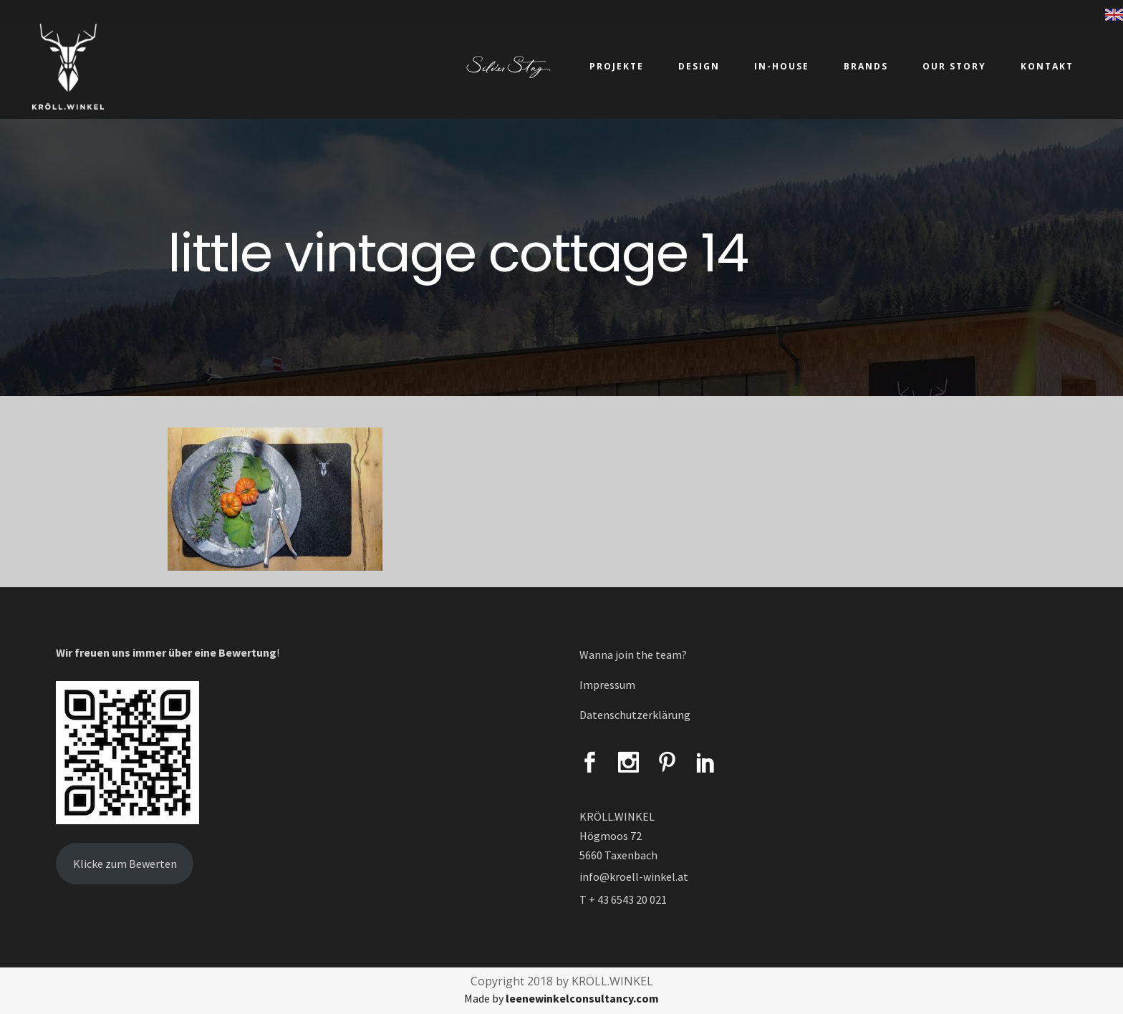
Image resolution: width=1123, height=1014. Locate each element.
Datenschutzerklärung (634, 715)
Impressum (607, 684)
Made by (561, 998)
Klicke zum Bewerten (125, 863)
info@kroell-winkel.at (633, 876)
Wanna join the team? (633, 654)
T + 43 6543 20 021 (623, 899)
